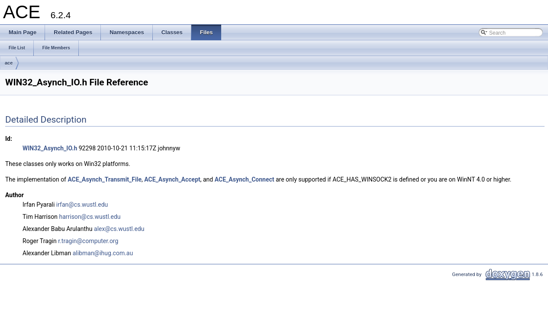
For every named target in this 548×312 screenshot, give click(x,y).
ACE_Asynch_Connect (244, 179)
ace (9, 62)
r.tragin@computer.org (88, 240)
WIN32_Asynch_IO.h (50, 148)
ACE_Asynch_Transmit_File (105, 179)
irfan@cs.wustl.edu (82, 204)
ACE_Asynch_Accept (172, 179)
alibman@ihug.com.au (103, 253)
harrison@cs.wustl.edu (89, 216)
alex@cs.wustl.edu (119, 228)
